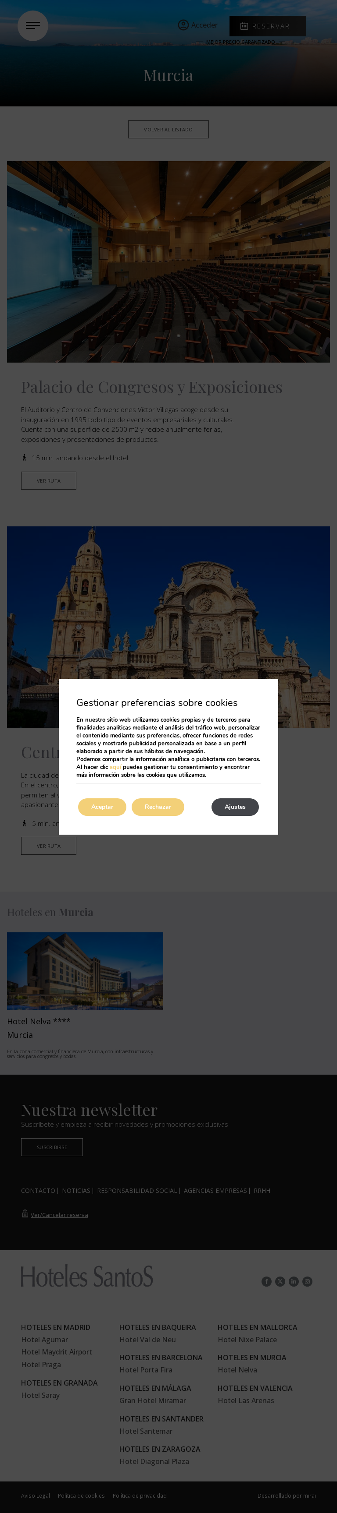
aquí (115, 767)
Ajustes (235, 807)
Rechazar (158, 807)
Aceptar (102, 807)
